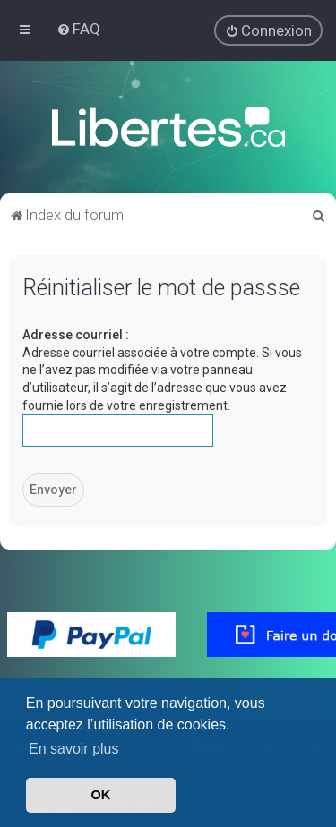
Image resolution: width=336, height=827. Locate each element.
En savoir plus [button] (74, 748)
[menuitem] (78, 28)
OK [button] (101, 795)
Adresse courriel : (75, 335)
